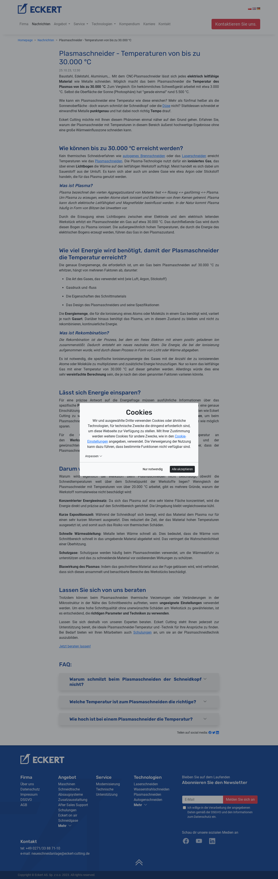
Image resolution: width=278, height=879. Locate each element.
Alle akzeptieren (182, 469)
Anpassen (93, 456)
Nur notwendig (153, 469)
